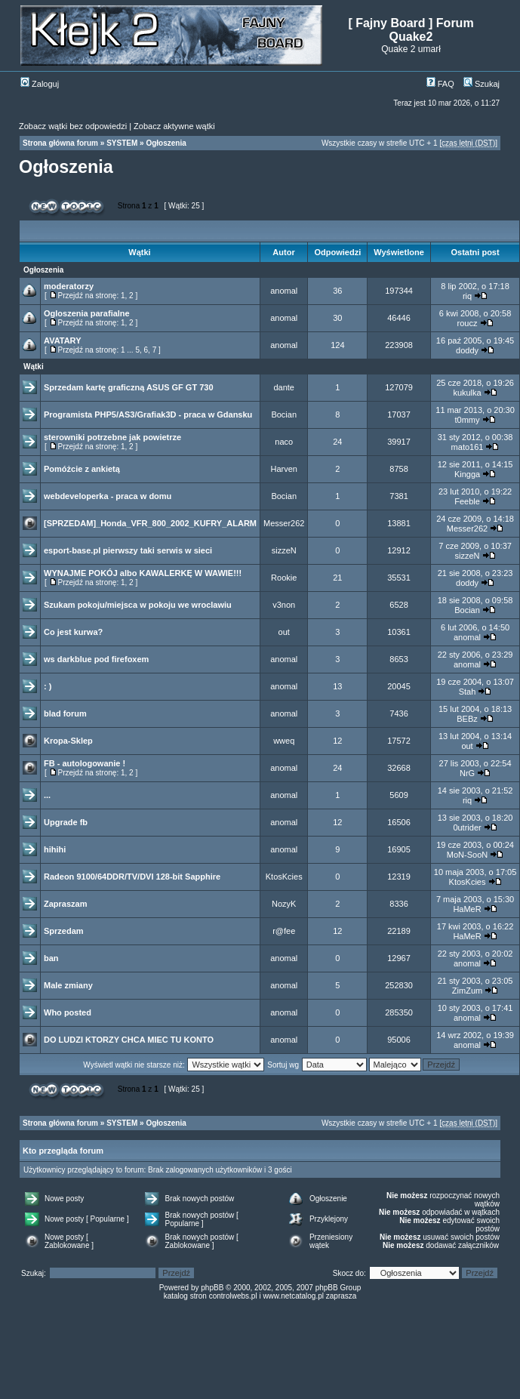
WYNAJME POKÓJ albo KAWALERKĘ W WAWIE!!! (143, 573)
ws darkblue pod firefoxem (96, 659)
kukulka (467, 392)
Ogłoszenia (166, 143)
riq (467, 295)
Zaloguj (39, 83)
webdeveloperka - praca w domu (107, 496)
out (284, 631)
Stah (467, 691)
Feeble (467, 501)
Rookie (284, 577)
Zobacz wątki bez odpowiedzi (73, 126)
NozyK (284, 903)
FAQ (440, 83)
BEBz (467, 718)
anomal (283, 290)
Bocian (284, 414)
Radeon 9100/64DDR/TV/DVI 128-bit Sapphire (132, 876)
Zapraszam (65, 903)
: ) (47, 686)
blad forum (65, 713)
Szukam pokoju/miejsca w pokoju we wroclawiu (138, 604)
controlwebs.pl (233, 1296)
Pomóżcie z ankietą (82, 468)
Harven (283, 468)
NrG (467, 773)
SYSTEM (121, 143)
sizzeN (284, 550)
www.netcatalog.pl (293, 1296)
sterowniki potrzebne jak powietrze (112, 437)
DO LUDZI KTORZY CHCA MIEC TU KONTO (129, 1039)
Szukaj (481, 83)
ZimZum (467, 990)
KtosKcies (284, 876)
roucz (467, 323)
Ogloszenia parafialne (87, 313)
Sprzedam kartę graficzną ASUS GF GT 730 (129, 387)
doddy (467, 350)
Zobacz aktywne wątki (174, 126)
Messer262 (283, 523)
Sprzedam (64, 930)
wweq (283, 740)
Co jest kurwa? (73, 631)
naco (284, 441)
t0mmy (467, 419)
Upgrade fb (66, 822)
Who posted (67, 1012)
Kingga (467, 474)
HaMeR (467, 909)
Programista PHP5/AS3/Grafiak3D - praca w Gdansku (148, 414)
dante (283, 387)
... (47, 795)
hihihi (55, 849)
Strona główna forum (60, 143)
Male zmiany (68, 985)
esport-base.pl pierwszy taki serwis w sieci (128, 550)
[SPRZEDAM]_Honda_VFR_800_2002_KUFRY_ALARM (150, 523)
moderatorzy (69, 286)
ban (51, 958)
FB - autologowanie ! (84, 763)
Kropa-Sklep (68, 740)
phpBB (212, 1287)
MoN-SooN (467, 854)
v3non (283, 604)
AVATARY (63, 340)
